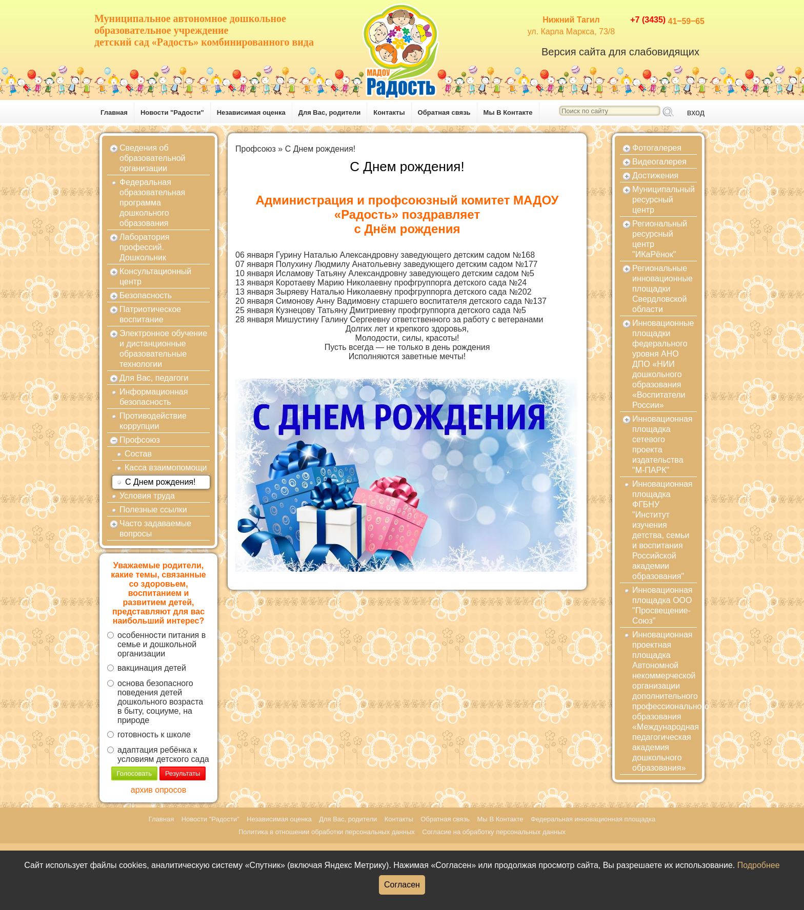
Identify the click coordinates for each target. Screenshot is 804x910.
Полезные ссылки (153, 509)
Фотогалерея (656, 147)
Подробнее (758, 865)
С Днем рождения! (160, 482)
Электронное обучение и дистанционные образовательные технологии (163, 348)
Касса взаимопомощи (166, 467)
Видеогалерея (659, 161)
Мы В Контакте (508, 112)
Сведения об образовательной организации (152, 158)
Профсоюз (139, 440)
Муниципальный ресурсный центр (663, 199)
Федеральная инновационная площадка (593, 819)
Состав (138, 453)
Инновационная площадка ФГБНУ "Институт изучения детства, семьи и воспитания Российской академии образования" (662, 530)
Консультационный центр (155, 276)
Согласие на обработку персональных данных (494, 832)
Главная (114, 112)
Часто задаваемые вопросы (155, 528)
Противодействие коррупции (153, 420)
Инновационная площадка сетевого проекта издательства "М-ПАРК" (662, 444)
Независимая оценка (251, 112)
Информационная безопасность (153, 396)
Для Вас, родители (329, 112)
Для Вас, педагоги (153, 378)
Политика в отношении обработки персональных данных (326, 832)
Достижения (655, 175)
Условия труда (147, 495)
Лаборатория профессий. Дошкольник (144, 247)
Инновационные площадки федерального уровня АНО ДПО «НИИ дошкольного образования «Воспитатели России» (663, 364)
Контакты (389, 112)
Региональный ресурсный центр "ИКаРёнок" (659, 239)
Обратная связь (444, 112)
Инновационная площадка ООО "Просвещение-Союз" (662, 605)
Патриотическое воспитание (150, 314)
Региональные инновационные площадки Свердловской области (662, 289)
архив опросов (158, 789)
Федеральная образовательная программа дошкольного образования (152, 203)
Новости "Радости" (172, 112)
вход (696, 112)
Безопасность (145, 295)
